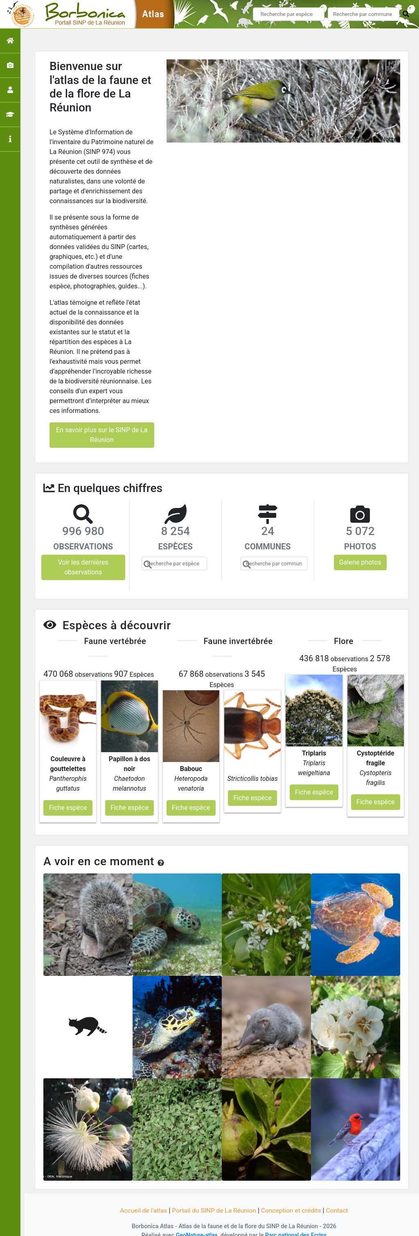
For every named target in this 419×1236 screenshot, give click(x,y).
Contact (340, 1200)
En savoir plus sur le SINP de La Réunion (102, 435)
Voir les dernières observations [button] (83, 567)
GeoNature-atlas (195, 1224)
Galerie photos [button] (360, 562)
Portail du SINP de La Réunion (213, 1200)
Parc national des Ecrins (296, 1224)
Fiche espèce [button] (68, 797)
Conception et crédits (293, 1200)
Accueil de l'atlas (141, 1200)
